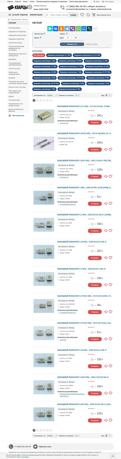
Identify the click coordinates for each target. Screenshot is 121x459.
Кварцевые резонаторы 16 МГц (97, 66)
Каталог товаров (18, 15)
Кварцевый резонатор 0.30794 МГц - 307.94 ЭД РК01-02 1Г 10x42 (87, 133)
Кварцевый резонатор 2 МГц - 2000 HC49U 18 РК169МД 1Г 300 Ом (87, 187)
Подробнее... (25, 457)
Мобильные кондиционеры (14, 73)
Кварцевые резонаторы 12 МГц (45, 66)
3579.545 (72, 304)
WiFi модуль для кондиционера (15, 92)
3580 (70, 358)
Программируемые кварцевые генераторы (51, 1)
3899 (70, 412)
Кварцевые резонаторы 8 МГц (69, 89)
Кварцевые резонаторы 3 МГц (44, 78)
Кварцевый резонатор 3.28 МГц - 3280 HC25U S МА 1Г (82, 241)
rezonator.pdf (64, 123)
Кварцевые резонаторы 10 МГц (70, 61)
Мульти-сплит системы (17, 87)
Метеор (71, 111)
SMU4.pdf (63, 340)
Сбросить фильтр (91, 44)
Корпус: (62, 117)
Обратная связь (45, 446)
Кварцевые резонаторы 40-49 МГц (46, 83)
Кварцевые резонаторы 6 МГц (98, 83)
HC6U (67, 171)
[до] (75, 37)
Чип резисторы (14, 100)
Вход (97, 1)
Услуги (32, 1)
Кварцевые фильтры (16, 39)
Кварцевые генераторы (17, 31)
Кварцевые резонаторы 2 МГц (70, 72)
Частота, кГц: (64, 114)
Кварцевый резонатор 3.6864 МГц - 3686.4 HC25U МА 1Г (83, 377)
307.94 (71, 142)
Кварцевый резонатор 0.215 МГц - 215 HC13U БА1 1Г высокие (86, 106)
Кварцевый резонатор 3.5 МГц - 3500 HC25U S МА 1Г (81, 269)
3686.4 (71, 385)
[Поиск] (47, 15)
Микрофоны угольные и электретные (18, 55)
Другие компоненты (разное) (16, 110)
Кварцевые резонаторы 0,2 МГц (59, 55)
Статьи (25, 1)
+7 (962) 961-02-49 (23, 446)
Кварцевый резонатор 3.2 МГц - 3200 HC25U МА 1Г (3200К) (84, 214)
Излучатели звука (15, 43)
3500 (70, 277)
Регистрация (109, 1)
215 (70, 114)
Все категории (39, 55)
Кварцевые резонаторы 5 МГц (73, 83)
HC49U (67, 198)
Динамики (12, 59)
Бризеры (12, 78)
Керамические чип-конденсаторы (16, 104)
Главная (10, 1)
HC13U (67, 117)
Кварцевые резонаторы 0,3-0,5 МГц (87, 55)
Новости (18, 1)
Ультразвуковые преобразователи (15, 64)
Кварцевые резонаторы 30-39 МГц (71, 78)
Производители (18, 115)
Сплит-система (14, 68)
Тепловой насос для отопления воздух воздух (18, 82)
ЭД (66, 144)
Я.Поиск (73, 15)
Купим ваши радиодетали (78, 1)
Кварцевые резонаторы (17, 35)
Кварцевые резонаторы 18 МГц (45, 72)
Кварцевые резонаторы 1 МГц (44, 61)
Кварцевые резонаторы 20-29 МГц (97, 72)
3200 (70, 223)
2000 (70, 196)
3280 (70, 250)
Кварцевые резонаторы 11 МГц (96, 61)
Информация (36, 15)
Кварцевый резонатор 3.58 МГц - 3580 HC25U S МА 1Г (82, 350)
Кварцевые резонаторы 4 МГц (98, 78)
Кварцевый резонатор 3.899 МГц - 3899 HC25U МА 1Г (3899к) (85, 404)
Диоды (11, 96)
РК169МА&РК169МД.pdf (68, 204)
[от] (67, 37)
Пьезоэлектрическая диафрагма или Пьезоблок (16, 48)
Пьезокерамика (14, 28)
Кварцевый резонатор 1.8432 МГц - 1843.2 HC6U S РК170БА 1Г (85, 160)
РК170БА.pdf (64, 177)
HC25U (67, 226)
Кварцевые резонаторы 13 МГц (71, 66)
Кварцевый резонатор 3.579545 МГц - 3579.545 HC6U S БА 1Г (85, 323)
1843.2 (71, 169)
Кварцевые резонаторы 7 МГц (44, 89)
